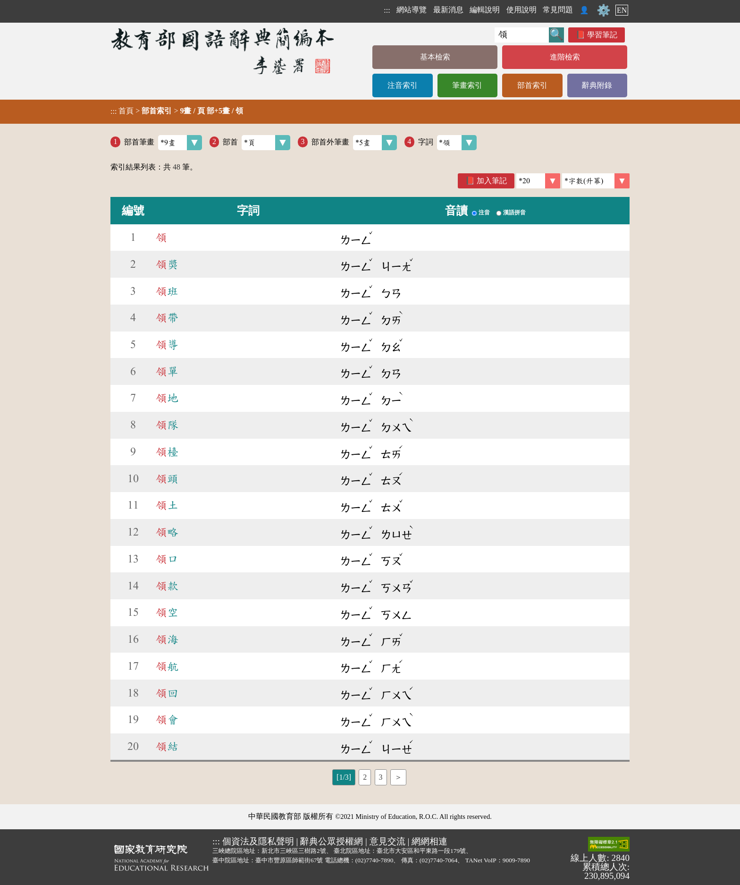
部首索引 (532, 85)
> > (176, 111)
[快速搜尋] (522, 35)
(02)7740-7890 (374, 860)
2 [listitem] (365, 777)
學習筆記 (602, 35)
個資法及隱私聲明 (258, 841)
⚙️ (604, 10)
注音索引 (402, 85)
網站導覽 (411, 10)
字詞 (447, 142)
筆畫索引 (467, 85)
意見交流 (387, 841)
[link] (596, 180)
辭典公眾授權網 (331, 841)
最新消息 (448, 10)
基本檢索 (435, 57)
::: (387, 10)
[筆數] (538, 180)
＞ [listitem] (398, 777)
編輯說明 (485, 10)
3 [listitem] (381, 777)
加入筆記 (492, 181)
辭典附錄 (597, 85)
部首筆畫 (163, 142)
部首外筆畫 (354, 142)
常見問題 (558, 10)
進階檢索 (565, 57)
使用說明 (521, 10)
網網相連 (429, 841)
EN (622, 10)
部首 (256, 142)
